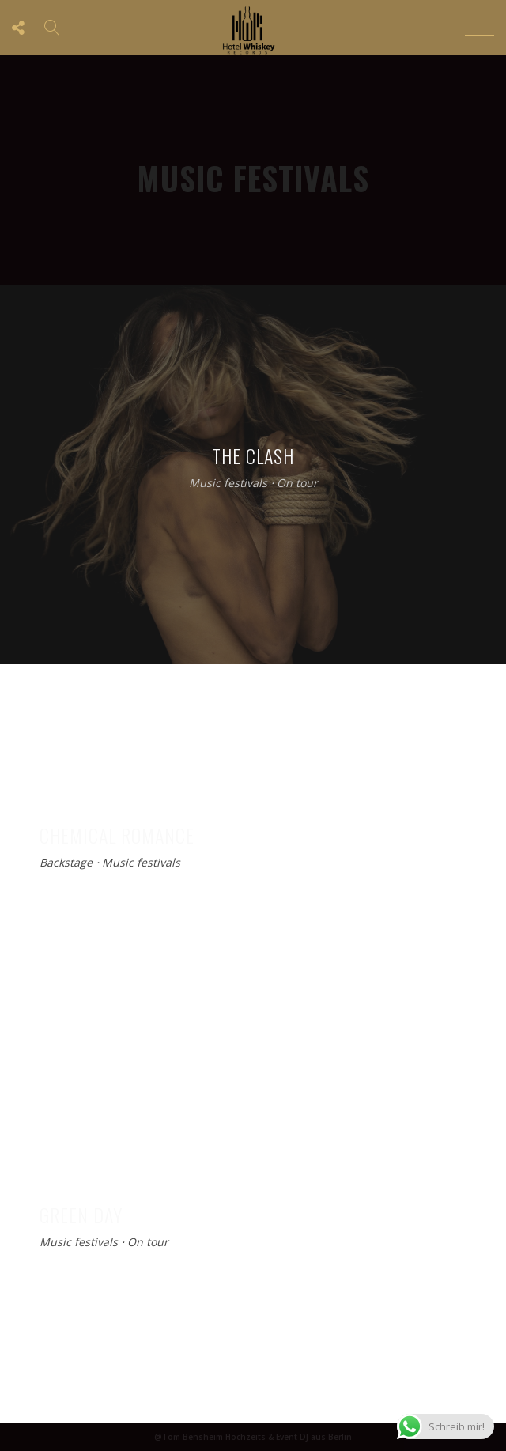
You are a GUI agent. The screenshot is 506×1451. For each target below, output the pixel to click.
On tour (297, 483)
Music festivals (228, 483)
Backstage (66, 863)
